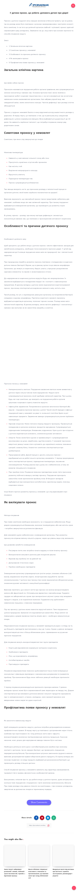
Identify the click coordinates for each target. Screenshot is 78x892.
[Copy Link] (39, 825)
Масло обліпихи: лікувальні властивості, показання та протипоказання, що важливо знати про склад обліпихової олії (38, 874)
